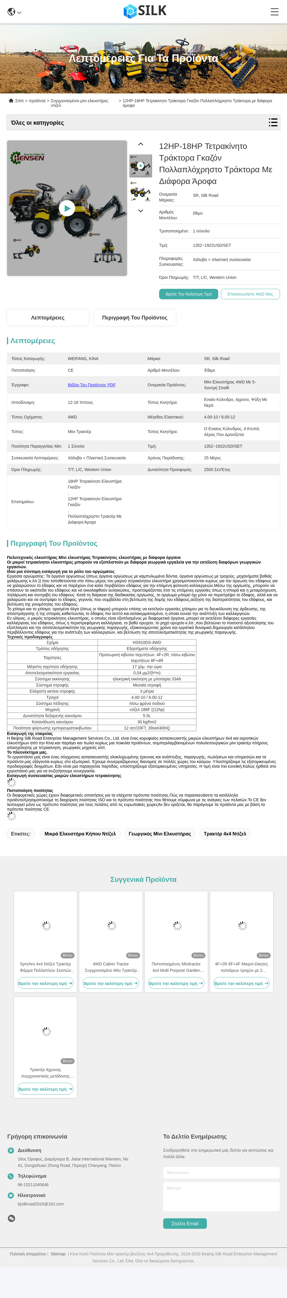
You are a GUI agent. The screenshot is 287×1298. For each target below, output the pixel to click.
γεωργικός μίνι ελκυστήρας (160, 864)
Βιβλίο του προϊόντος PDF (92, 385)
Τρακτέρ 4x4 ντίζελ (225, 864)
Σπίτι (19, 100)
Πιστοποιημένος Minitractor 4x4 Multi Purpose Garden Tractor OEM (176, 998)
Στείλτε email (185, 1254)
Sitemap (58, 1284)
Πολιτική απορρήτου (28, 1284)
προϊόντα (37, 100)
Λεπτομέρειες (48, 318)
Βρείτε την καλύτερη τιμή (189, 294)
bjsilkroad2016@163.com (41, 1234)
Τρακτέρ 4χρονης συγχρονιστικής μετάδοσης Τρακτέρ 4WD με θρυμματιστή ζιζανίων (45, 1104)
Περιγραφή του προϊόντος (135, 318)
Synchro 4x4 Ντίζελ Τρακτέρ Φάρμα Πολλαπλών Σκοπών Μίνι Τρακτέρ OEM (45, 998)
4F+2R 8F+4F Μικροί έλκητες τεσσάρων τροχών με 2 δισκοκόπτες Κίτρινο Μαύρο (241, 998)
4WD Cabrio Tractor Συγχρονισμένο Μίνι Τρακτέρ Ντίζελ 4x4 (111, 998)
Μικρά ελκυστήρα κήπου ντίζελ (80, 864)
